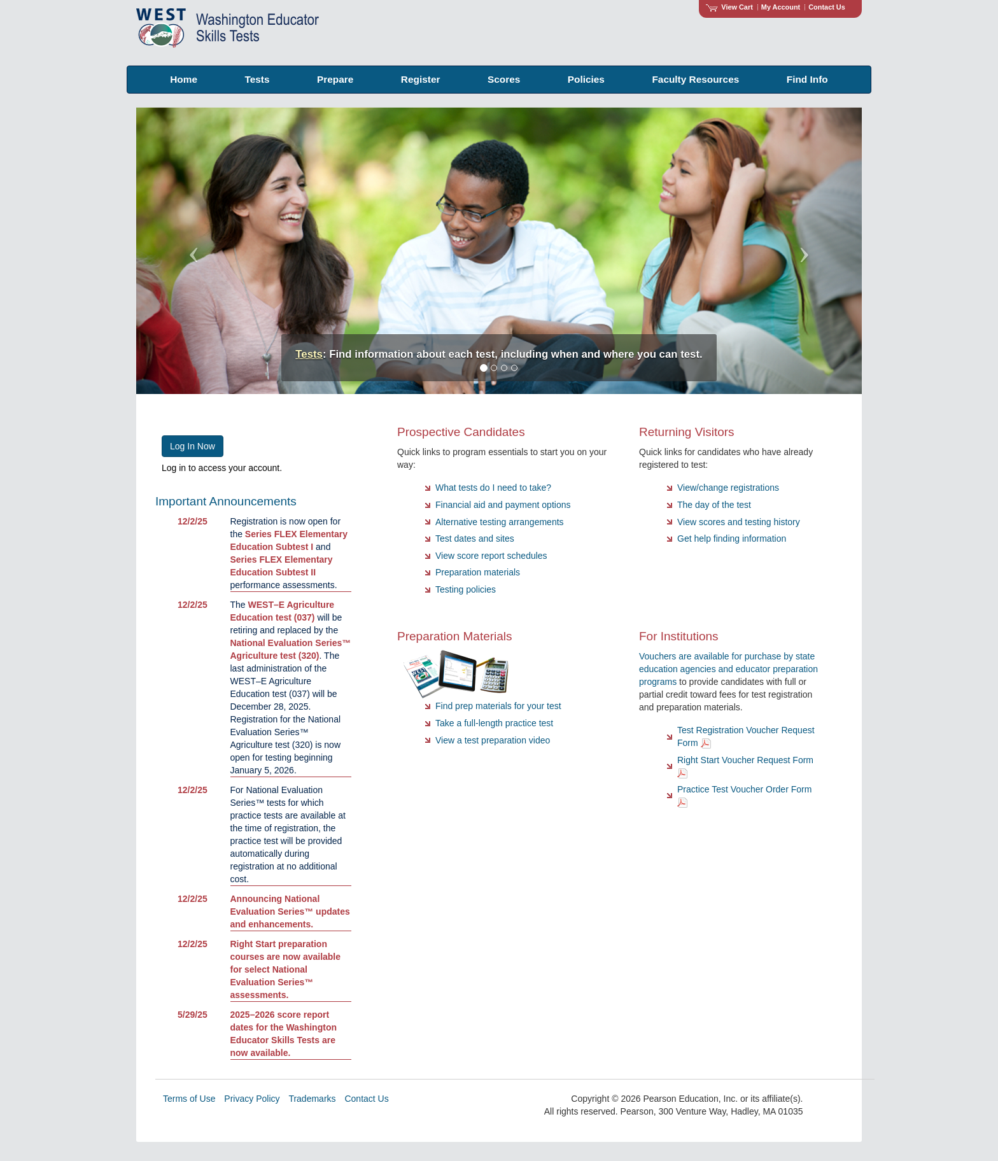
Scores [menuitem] (504, 79)
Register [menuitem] (420, 79)
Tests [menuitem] (256, 79)
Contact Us (826, 7)
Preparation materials (477, 572)
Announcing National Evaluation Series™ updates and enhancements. (290, 911)
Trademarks (311, 1099)
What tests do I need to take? (493, 487)
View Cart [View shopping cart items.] (729, 7)
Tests (309, 354)
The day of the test (714, 505)
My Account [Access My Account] (780, 7)
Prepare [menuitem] (335, 79)
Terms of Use (189, 1099)
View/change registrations (728, 487)
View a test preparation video (492, 740)
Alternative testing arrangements (499, 522)
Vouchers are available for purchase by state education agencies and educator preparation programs (728, 669)
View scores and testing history (738, 522)
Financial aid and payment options (502, 505)
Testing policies (465, 589)
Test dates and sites (474, 538)
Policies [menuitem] (586, 79)
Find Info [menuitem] (807, 79)
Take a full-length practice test (494, 723)
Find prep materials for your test (498, 706)
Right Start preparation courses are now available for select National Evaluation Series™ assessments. (285, 969)
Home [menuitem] (183, 79)
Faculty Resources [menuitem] (695, 79)
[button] (190, 251)
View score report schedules (491, 556)
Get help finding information (731, 538)
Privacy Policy (251, 1099)
